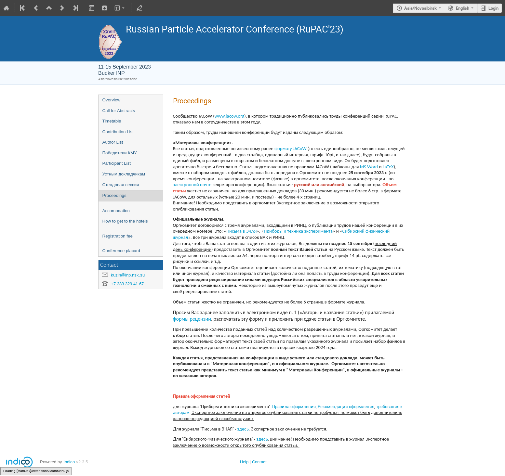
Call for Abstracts (118, 110)
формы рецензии (192, 319)
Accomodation (116, 210)
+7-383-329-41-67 (127, 284)
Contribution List (118, 131)
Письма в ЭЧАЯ (241, 231)
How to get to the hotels (125, 221)
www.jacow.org (229, 116)
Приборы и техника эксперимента (298, 231)
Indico (69, 462)
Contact (259, 462)
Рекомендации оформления (346, 406)
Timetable (111, 121)
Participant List (116, 163)
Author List (112, 142)
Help (244, 462)
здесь (243, 429)
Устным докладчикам (123, 174)
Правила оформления (294, 406)
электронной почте (192, 184)
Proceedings (114, 195)
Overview (111, 99)
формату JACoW (290, 148)
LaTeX (388, 167)
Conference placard (121, 250)
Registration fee (117, 236)
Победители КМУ (119, 152)
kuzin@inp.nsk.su (128, 275)
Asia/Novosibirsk (420, 8)
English (462, 8)
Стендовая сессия (120, 184)
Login (493, 8)
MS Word (369, 167)
